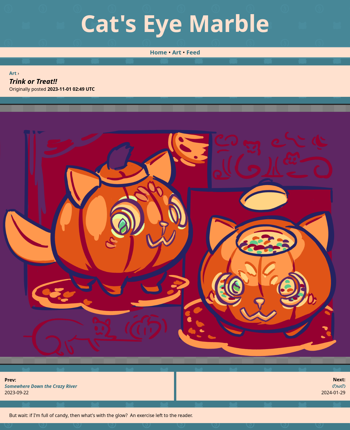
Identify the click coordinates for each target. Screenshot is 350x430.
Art (176, 52)
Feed (193, 52)
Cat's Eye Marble (175, 23)
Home (158, 52)
